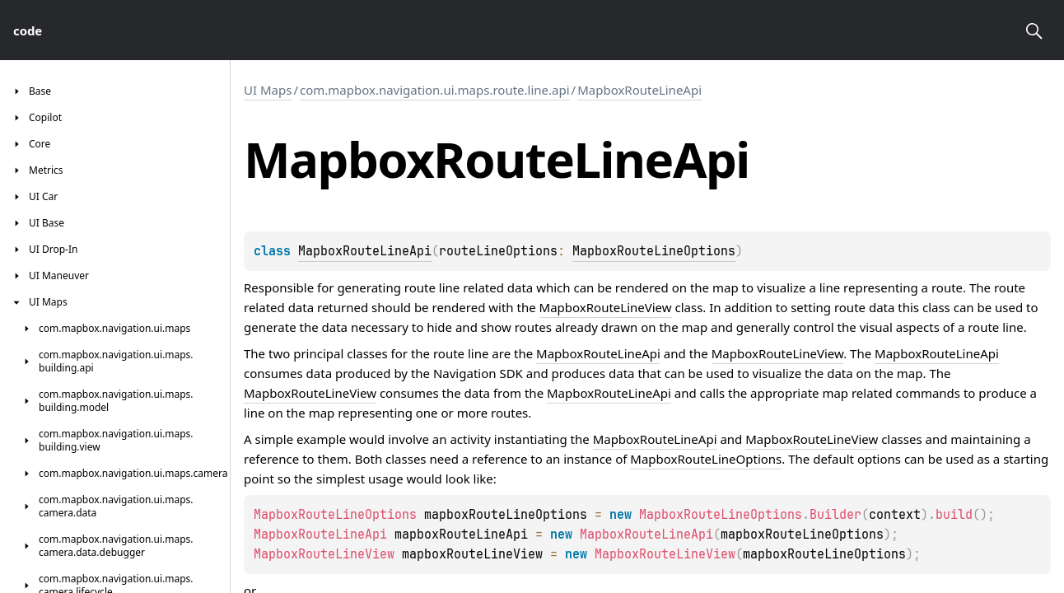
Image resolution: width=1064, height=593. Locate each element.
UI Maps (268, 90)
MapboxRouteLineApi (639, 90)
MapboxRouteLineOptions (653, 251)
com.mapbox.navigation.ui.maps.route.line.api (435, 90)
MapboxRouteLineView (605, 307)
